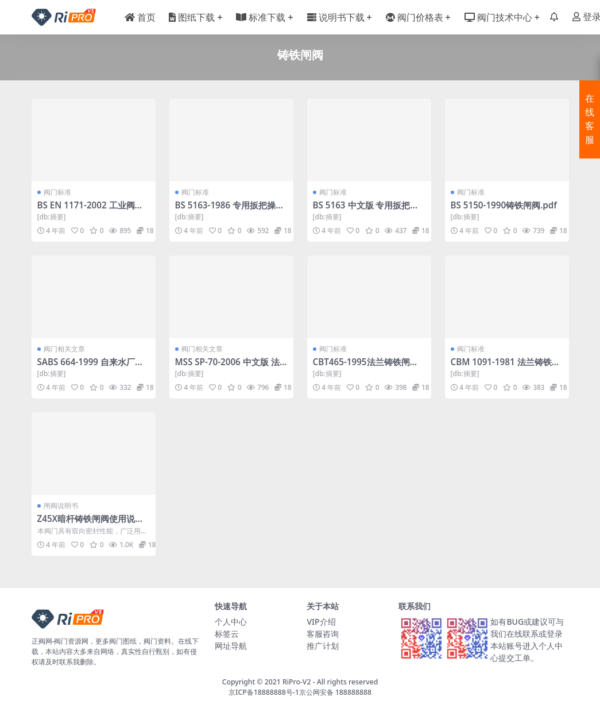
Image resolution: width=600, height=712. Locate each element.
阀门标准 (57, 192)
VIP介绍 (321, 621)
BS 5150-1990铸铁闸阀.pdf (504, 205)
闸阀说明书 (61, 505)
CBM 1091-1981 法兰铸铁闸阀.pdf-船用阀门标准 (505, 367)
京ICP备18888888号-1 (264, 692)
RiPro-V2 (296, 682)
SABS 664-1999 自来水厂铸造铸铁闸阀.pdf (90, 367)
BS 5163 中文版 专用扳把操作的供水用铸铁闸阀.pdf (366, 210)
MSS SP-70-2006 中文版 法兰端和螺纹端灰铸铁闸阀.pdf (231, 367)
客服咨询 (323, 633)
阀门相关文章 (64, 349)
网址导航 (231, 645)
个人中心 (231, 621)
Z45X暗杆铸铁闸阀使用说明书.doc (90, 524)
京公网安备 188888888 (335, 692)
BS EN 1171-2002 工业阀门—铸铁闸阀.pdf (90, 210)
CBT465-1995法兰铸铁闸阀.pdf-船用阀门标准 (367, 367)
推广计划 (323, 645)
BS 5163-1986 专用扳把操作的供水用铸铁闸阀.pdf (230, 210)
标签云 (227, 633)
